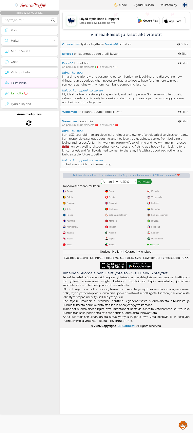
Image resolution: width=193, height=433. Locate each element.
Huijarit (117, 357)
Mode (120, 5)
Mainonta (97, 363)
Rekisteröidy (168, 5)
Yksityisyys (133, 363)
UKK (185, 363)
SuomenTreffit (29, 5)
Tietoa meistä (115, 363)
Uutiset (105, 357)
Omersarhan (71, 44)
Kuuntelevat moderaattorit (160, 189)
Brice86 (67, 54)
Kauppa (130, 357)
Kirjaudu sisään (143, 5)
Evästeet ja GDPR (76, 363)
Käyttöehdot (151, 363)
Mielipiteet (145, 357)
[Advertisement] (126, 21)
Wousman (69, 112)
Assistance (183, 425)
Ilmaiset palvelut (92, 189)
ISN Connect (126, 431)
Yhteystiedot (171, 363)
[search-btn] (52, 20)
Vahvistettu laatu (92, 212)
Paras (160, 212)
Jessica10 (111, 44)
